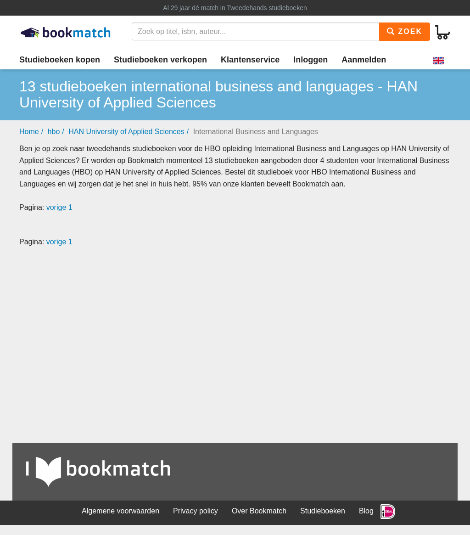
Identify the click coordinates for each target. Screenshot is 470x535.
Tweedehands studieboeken (267, 7)
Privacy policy (195, 511)
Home (29, 131)
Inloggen (310, 59)
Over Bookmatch (259, 511)
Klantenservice (250, 59)
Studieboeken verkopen (160, 59)
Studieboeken (322, 511)
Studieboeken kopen (59, 59)
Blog (366, 511)
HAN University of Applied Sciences (126, 131)
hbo (54, 131)
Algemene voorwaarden (120, 511)
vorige (56, 207)
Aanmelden (363, 59)
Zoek (404, 31)
